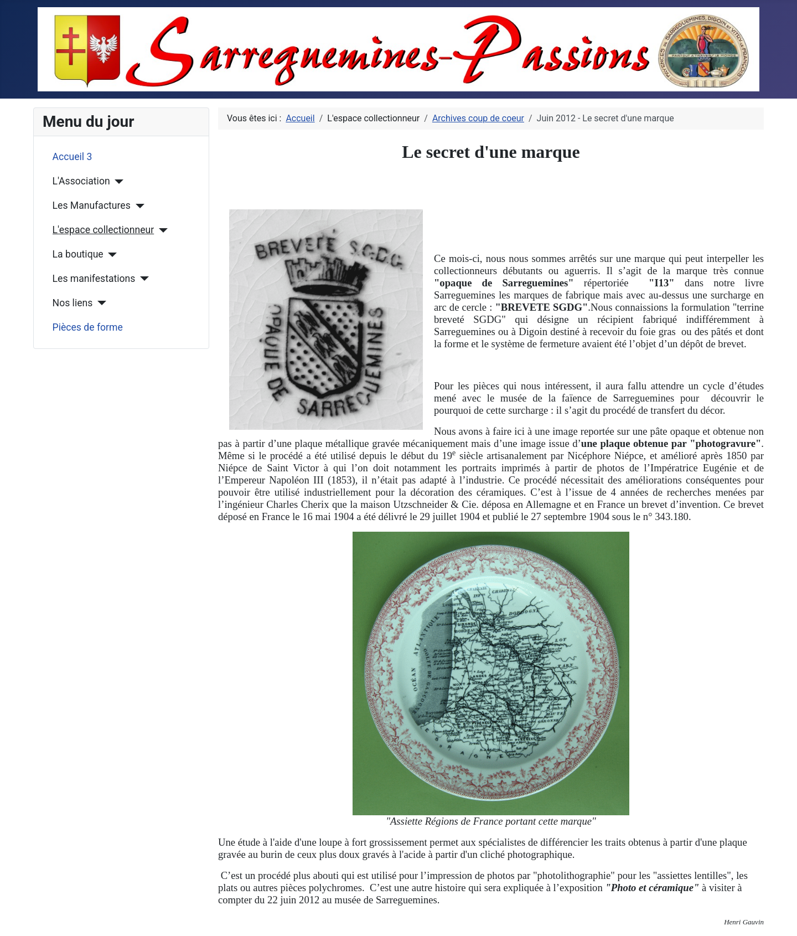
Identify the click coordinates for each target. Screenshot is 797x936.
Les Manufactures (92, 205)
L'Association (81, 181)
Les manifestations (94, 278)
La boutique (78, 254)
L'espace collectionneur (103, 229)
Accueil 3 (72, 156)
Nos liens (73, 302)
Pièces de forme (88, 327)
